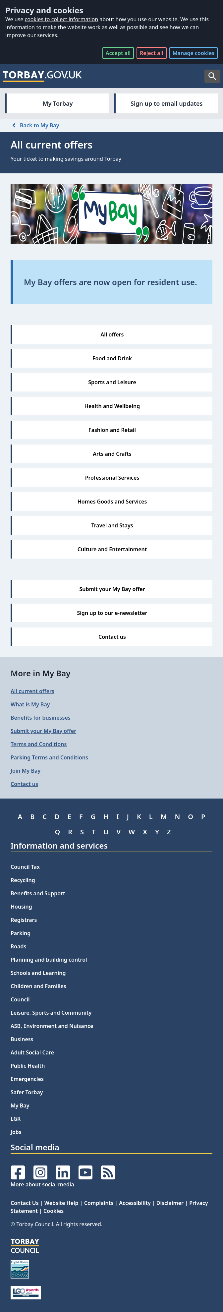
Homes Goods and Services (112, 501)
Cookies (53, 1211)
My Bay (20, 1105)
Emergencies (27, 1079)
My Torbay (58, 103)
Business (22, 1039)
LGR (16, 1118)
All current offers (32, 691)
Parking (20, 933)
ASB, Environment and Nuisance (52, 1026)
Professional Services (112, 477)
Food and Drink (112, 358)
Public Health (28, 1065)
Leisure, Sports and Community (51, 1012)
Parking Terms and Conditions (49, 757)
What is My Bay (30, 704)
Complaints (98, 1203)
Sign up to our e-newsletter (112, 613)
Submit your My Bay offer (112, 589)
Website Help (61, 1203)
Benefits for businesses (41, 717)
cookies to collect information (61, 19)
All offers (112, 334)
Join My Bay (25, 770)
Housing (21, 906)
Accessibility (134, 1203)
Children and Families (38, 986)
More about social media (42, 1184)
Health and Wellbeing (112, 406)
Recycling (23, 880)
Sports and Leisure (112, 382)
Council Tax (25, 866)
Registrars (24, 920)
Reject (151, 53)
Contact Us (25, 1203)
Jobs (16, 1132)
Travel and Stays (112, 525)
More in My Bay (40, 673)
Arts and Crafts (112, 453)
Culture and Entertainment (112, 549)
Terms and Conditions (39, 744)
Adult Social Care (32, 1052)
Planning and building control (49, 959)
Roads (18, 946)
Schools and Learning (38, 973)
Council (20, 999)
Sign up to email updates (166, 103)
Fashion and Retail (112, 430)
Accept (118, 53)
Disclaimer (170, 1203)
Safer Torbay (27, 1092)
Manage (193, 53)
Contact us (112, 636)
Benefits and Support (38, 893)
